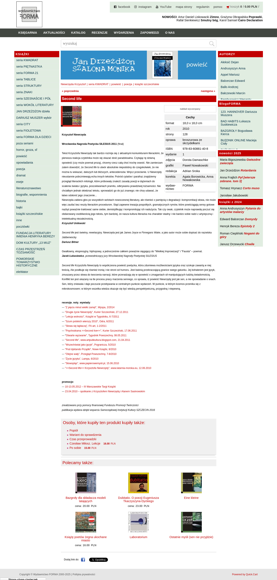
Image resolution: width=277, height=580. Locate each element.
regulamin (202, 6)
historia (21, 201)
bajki (19, 207)
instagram (144, 6)
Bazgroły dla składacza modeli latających (86, 499)
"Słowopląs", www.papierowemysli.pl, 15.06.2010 (92, 363)
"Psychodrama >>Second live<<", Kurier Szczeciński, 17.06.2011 (101, 330)
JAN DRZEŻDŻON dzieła (33, 111)
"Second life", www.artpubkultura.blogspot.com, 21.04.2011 (97, 340)
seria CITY (23, 124)
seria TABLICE (26, 79)
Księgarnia (27, 32)
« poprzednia (70, 91)
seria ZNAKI (24, 92)
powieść (21, 156)
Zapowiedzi (149, 32)
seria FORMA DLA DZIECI (33, 137)
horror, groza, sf (26, 149)
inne (19, 220)
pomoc (218, 6)
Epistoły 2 (248, 226)
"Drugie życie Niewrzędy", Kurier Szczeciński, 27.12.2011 (96, 312)
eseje (19, 181)
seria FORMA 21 (27, 73)
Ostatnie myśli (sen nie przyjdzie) (191, 537)
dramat (21, 175)
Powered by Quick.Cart (245, 574)
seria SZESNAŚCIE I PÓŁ (33, 98)
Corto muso (251, 188)
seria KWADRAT (27, 60)
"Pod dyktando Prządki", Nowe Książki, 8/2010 (90, 349)
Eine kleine (191, 497)
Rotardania (248, 170)
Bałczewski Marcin (233, 93)
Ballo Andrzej (229, 87)
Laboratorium (138, 537)
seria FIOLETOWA (28, 130)
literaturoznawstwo (28, 188)
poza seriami (24, 143)
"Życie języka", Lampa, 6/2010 (81, 358)
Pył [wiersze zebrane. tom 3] (237, 179)
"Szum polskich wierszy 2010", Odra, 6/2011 (89, 321)
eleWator (22, 271)
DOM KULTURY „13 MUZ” (33, 242)
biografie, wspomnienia (31, 194)
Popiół (74, 430)
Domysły (251, 219)
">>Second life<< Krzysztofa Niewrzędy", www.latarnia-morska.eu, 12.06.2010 (108, 368)
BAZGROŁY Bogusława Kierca (236, 132)
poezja (20, 169)
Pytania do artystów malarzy (240, 210)
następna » (208, 91)
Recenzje (100, 32)
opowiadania (24, 162)
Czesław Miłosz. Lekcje (85, 443)
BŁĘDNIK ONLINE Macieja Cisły (238, 142)
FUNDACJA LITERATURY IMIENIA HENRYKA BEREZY (35, 234)
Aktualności (54, 32)
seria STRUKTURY (29, 85)
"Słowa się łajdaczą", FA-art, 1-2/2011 (86, 325)
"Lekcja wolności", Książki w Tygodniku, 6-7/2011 (92, 316)
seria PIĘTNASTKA (29, 66)
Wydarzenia (124, 32)
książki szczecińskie (29, 213)
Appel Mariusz (230, 74)
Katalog (78, 32)
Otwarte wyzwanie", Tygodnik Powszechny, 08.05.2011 (96, 335)
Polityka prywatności (84, 574)
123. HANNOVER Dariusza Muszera (239, 113)
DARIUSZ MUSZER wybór (34, 117)
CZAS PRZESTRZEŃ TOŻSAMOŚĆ (30, 250)
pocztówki (22, 226)
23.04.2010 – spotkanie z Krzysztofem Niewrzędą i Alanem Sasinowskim (105, 391)
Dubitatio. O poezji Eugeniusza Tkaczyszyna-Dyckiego (138, 499)
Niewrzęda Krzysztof (73, 84)
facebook (124, 6)
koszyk (235, 6)
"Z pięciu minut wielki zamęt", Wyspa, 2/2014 (90, 307)
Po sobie (75, 447)
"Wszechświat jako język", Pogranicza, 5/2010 (90, 344)
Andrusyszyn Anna (233, 68)
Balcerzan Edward (233, 80)
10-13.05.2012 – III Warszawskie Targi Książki (90, 386)
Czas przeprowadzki (83, 439)
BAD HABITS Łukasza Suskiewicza (235, 123)
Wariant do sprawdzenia (86, 434)
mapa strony (184, 6)
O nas (170, 32)
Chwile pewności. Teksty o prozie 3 (239, 245)
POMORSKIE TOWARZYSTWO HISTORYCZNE (28, 262)
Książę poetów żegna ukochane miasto (86, 538)
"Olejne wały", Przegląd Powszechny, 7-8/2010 (90, 354)
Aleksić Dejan (230, 62)
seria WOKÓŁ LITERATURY (35, 105)
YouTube (166, 6)
